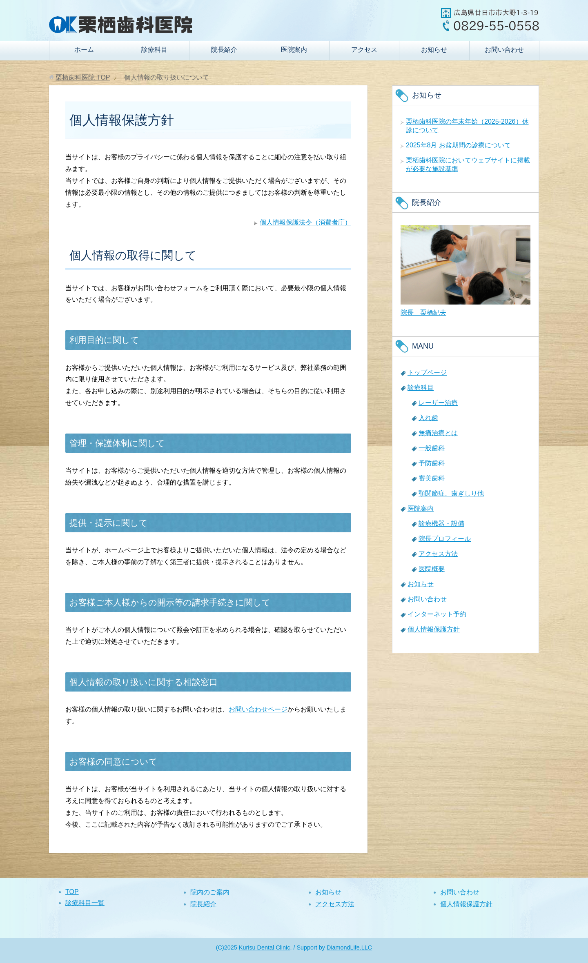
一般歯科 (432, 448)
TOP (83, 77)
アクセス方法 (438, 553)
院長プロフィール (445, 538)
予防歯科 (432, 463)
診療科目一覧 (85, 902)
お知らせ (434, 49)
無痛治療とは (438, 432)
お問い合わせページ (258, 709)
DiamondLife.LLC (349, 947)
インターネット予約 (437, 614)
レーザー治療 (438, 402)
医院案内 (294, 49)
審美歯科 (432, 478)
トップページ (427, 372)
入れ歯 (428, 417)
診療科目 (154, 49)
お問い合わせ (504, 49)
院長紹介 (224, 49)
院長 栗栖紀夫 (423, 312)
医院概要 (432, 568)
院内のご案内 (209, 892)
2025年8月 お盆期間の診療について (458, 145)
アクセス (364, 49)
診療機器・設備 (441, 523)
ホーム (84, 49)
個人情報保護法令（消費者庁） (305, 222)
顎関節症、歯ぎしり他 (451, 493)
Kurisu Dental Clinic (264, 947)
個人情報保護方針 (434, 629)
